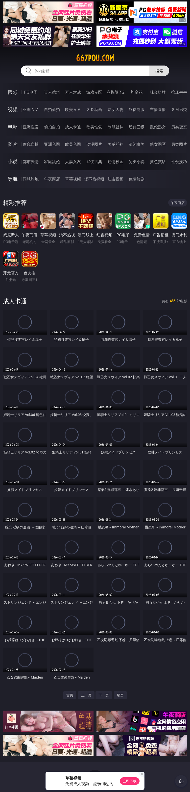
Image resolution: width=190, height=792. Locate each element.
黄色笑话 (158, 161)
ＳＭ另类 (179, 109)
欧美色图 (73, 144)
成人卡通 (73, 127)
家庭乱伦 (52, 161)
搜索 (159, 70)
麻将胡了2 (115, 92)
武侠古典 (94, 161)
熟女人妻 (115, 109)
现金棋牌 (158, 92)
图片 (13, 144)
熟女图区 (158, 144)
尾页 (120, 695)
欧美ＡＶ (73, 109)
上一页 (86, 695)
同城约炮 (31, 179)
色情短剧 (136, 179)
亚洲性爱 (31, 127)
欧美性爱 (94, 127)
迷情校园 (115, 161)
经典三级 (136, 127)
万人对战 (73, 92)
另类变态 (179, 127)
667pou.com (95, 58)
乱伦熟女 (158, 127)
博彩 (13, 92)
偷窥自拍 (31, 144)
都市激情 (31, 161)
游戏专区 (94, 92)
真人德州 (52, 92)
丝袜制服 (136, 109)
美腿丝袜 (115, 144)
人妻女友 (73, 161)
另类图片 (179, 144)
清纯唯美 (136, 144)
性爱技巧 (179, 161)
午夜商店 (52, 179)
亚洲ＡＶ (31, 109)
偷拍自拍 (52, 127)
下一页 (103, 695)
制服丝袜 (115, 127)
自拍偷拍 (52, 109)
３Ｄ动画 (94, 109)
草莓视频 (73, 179)
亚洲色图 (52, 144)
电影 (13, 126)
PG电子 (30, 92)
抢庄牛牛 (179, 92)
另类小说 (136, 161)
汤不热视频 (94, 179)
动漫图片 (94, 144)
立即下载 (130, 781)
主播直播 (158, 109)
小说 (13, 161)
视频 (13, 109)
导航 (13, 178)
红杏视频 (115, 179)
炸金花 (136, 92)
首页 (69, 695)
